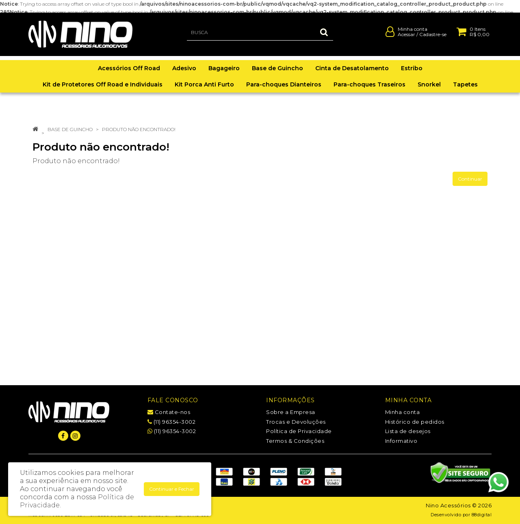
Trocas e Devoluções (296, 421)
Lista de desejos (408, 431)
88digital (482, 515)
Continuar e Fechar (171, 489)
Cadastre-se (432, 38)
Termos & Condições (295, 441)
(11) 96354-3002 (171, 421)
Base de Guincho (70, 129)
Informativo (401, 441)
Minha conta (402, 412)
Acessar (406, 38)
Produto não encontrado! (139, 129)
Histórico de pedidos (414, 421)
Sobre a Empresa (290, 412)
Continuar (470, 179)
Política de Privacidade (299, 431)
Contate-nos (169, 412)
